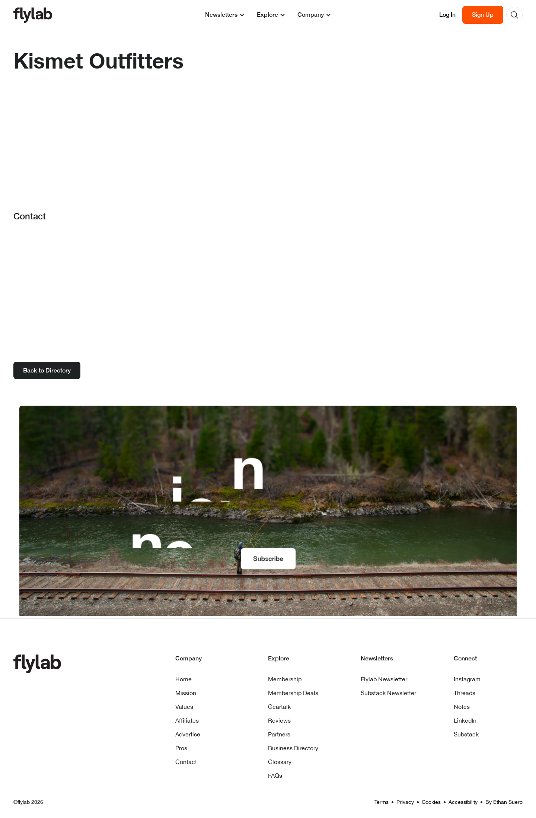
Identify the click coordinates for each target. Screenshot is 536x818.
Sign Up (483, 14)
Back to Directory (47, 370)
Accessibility (463, 802)
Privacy (405, 802)
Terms (381, 802)
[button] (225, 15)
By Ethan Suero (504, 802)
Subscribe (268, 557)
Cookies (431, 802)
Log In (447, 14)
